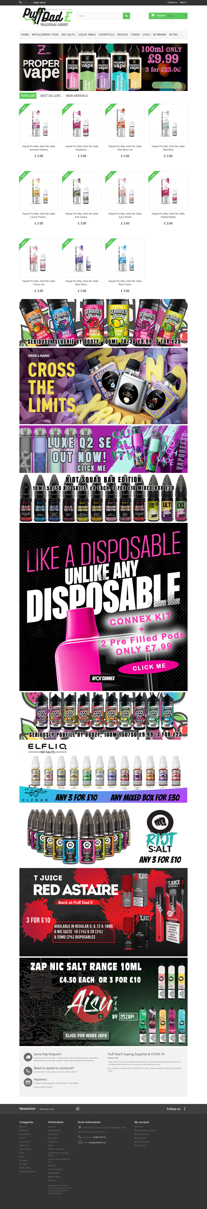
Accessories (24, 1142)
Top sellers (53, 1134)
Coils (146, 34)
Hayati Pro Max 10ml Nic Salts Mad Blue (168, 148)
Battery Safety (54, 1177)
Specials (52, 1127)
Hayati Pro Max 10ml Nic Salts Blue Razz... (81, 283)
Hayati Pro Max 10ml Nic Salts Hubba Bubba (168, 215)
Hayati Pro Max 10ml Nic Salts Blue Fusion (125, 283)
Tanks (135, 34)
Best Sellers (51, 96)
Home (25, 34)
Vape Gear (24, 1145)
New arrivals (77, 96)
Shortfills (106, 34)
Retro (173, 34)
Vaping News (54, 1173)
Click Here (164, 84)
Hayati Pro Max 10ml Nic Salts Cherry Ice (38, 283)
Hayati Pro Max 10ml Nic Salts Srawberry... (81, 148)
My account (141, 1122)
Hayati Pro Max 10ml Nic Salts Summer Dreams (38, 148)
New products (54, 1130)
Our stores (53, 1138)
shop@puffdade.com (97, 1142)
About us (52, 1165)
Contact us (172, 2)
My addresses (140, 1138)
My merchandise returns (145, 1130)
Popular (28, 96)
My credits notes (141, 1134)
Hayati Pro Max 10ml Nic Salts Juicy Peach (125, 215)
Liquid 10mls (87, 34)
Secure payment (55, 1169)
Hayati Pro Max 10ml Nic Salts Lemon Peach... (38, 215)
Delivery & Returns (56, 1149)
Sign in (183, 2)
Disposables (24, 1168)
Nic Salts (68, 34)
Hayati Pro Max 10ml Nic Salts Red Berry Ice (125, 148)
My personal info (141, 1142)
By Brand (159, 34)
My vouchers (140, 1145)
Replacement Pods (45, 34)
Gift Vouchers (25, 1149)
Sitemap (51, 1180)
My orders (138, 1127)
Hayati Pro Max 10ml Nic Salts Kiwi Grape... (81, 215)
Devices (122, 34)
